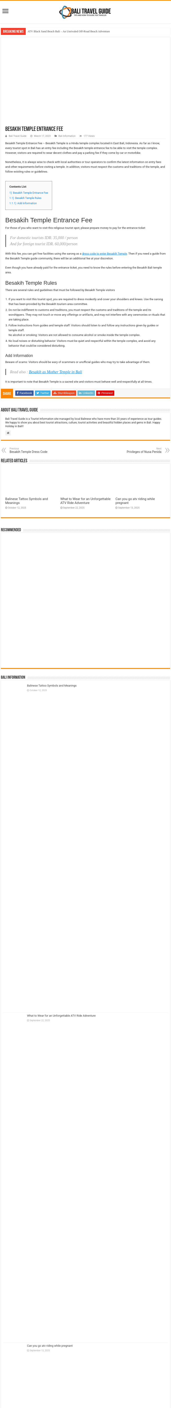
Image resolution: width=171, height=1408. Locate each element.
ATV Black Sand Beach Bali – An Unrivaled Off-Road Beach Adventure (68, 31)
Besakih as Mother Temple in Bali (55, 372)
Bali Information (66, 136)
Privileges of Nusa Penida (139, 450)
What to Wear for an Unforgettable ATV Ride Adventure (85, 501)
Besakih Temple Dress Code (32, 450)
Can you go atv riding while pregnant (50, 1345)
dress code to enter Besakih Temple (104, 253)
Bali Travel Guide (17, 136)
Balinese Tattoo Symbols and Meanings (52, 685)
